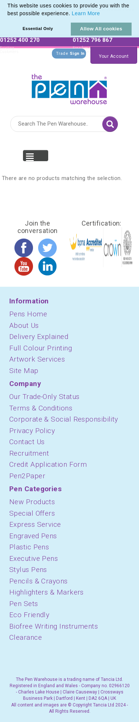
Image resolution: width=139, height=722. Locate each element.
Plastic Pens (29, 547)
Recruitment (29, 453)
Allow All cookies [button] (101, 28)
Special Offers (32, 513)
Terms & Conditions (40, 408)
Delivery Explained (38, 336)
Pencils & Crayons (38, 581)
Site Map (24, 370)
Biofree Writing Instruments (53, 626)
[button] (103, 14)
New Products (32, 502)
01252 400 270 (20, 40)
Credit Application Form (48, 464)
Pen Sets (23, 603)
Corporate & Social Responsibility (63, 419)
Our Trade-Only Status (44, 396)
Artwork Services (37, 359)
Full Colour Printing (40, 348)
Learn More (86, 13)
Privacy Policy (32, 430)
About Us (24, 325)
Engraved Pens (33, 536)
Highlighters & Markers (46, 592)
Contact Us (27, 441)
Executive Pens (33, 558)
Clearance (25, 637)
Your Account (114, 56)
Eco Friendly (29, 614)
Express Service (35, 524)
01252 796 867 (92, 40)
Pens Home (28, 314)
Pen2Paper (27, 476)
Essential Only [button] (38, 28)
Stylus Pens (28, 569)
